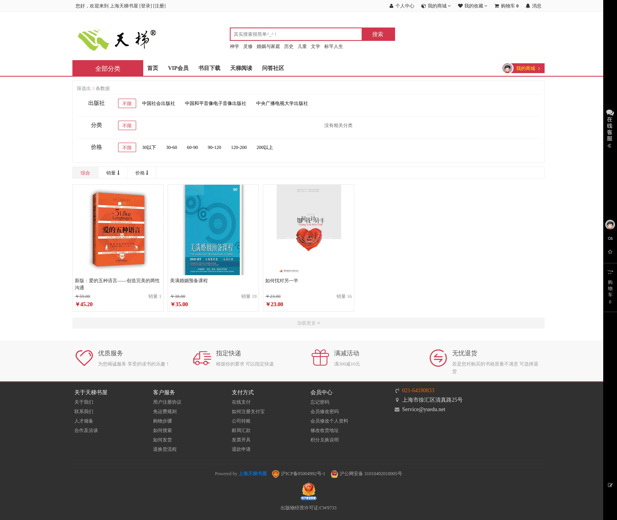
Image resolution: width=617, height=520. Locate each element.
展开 (610, 127)
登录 (145, 6)
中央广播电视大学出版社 (282, 103)
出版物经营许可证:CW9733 (309, 508)
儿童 (302, 46)
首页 (152, 68)
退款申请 (241, 449)
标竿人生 (333, 46)
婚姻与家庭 (268, 46)
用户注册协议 (167, 402)
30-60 (171, 147)
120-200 (239, 147)
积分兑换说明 (324, 440)
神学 (234, 46)
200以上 (265, 147)
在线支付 (241, 402)
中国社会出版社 (158, 103)
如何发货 (162, 440)
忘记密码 (319, 402)
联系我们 (83, 411)
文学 (315, 46)
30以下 (149, 147)
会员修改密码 (324, 411)
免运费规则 (165, 411)
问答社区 (273, 68)
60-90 (192, 147)
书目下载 (209, 68)
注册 (159, 6)
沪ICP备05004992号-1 (298, 473)
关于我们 (83, 402)
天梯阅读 (241, 68)
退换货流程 (165, 449)
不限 (127, 104)
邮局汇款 (241, 430)
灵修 (248, 46)
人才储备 (83, 421)
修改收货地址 (324, 430)
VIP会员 (178, 68)
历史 (289, 46)
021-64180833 (418, 390)
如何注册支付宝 (248, 411)
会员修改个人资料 (329, 421)
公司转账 (241, 421)
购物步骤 (162, 421)
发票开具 (241, 440)
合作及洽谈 (86, 430)
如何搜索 (162, 430)
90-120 (214, 147)
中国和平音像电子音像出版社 (215, 103)
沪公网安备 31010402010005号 (366, 473)
